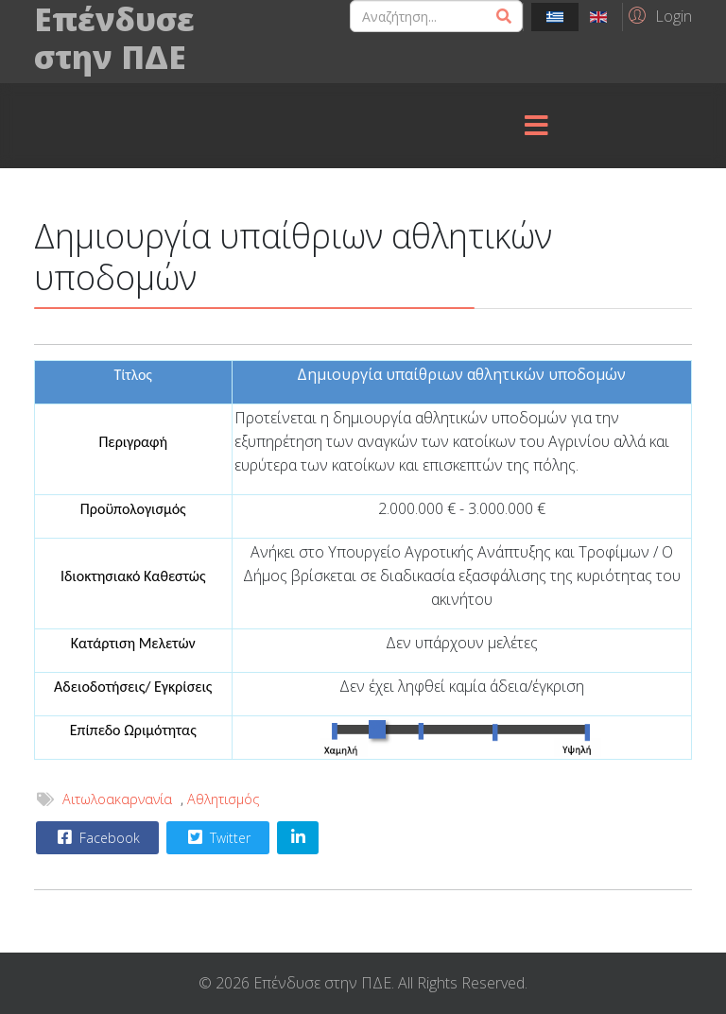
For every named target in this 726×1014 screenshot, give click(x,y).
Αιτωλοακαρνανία (117, 799)
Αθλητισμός (223, 799)
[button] (657, 15)
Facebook (96, 837)
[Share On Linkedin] (298, 837)
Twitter (217, 837)
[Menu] (536, 125)
